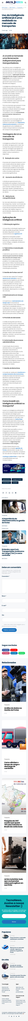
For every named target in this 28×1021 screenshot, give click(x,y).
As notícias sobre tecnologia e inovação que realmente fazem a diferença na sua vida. (14, 910)
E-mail (4, 605)
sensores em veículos (9, 278)
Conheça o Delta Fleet (10, 456)
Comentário (5, 576)
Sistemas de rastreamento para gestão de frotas (6, 990)
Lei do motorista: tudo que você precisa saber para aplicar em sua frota (13, 882)
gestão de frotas (6, 479)
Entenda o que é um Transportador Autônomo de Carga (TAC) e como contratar (13, 552)
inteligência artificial (17, 479)
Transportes (4, 515)
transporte (15, 482)
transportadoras (6, 482)
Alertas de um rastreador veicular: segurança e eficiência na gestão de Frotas (17, 950)
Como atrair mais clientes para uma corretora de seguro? (20, 1003)
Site (3, 615)
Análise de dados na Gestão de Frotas (13, 709)
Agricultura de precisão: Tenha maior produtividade (20, 990)
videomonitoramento (10, 124)
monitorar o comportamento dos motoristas (14, 373)
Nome (4, 596)
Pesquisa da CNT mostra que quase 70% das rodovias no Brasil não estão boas (13, 824)
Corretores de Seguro (20, 996)
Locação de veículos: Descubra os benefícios (16, 966)
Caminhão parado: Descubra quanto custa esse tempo (18, 976)
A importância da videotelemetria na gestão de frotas (13, 520)
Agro (17, 984)
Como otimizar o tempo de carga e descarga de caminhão (11, 765)
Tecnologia (12, 935)
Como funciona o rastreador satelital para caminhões (18, 938)
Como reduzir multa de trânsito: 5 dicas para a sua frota (6, 1001)
